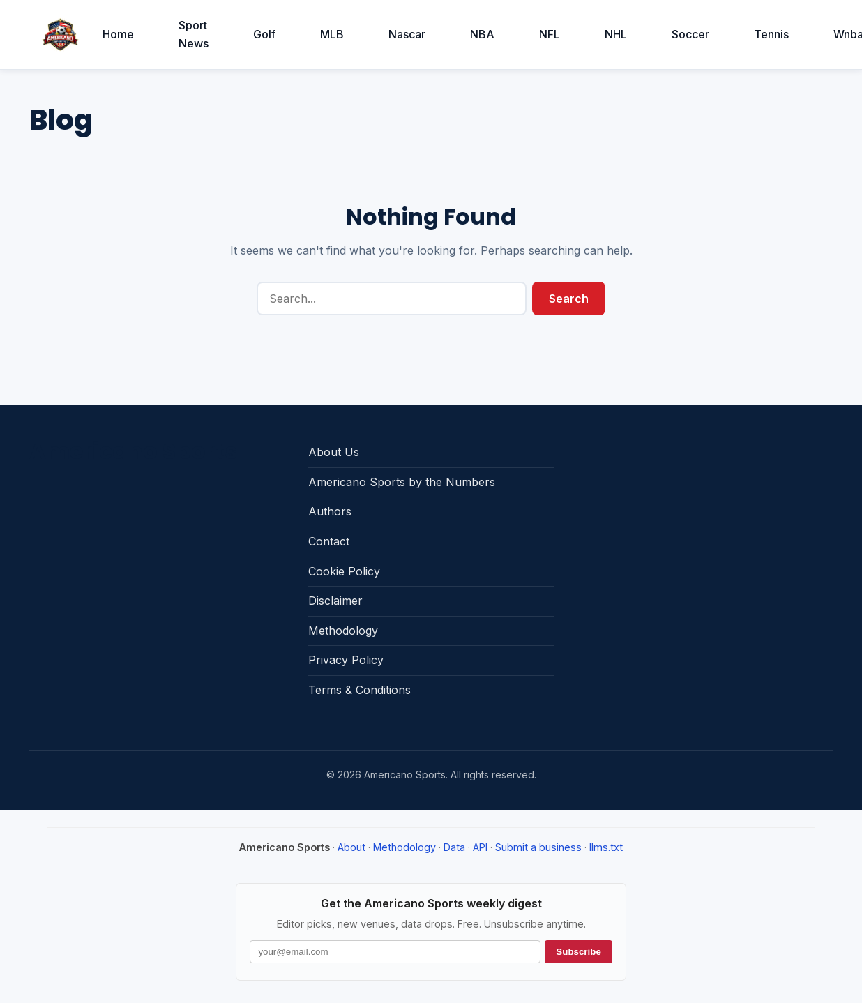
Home (118, 34)
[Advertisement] (697, 525)
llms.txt (606, 847)
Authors (329, 511)
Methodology (343, 631)
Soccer (690, 34)
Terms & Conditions (359, 690)
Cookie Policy (344, 571)
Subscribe (578, 952)
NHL (616, 34)
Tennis (771, 34)
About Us (333, 452)
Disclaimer (335, 601)
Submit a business (538, 847)
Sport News (194, 34)
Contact (328, 541)
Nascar (406, 34)
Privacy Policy (346, 660)
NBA (482, 34)
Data (454, 847)
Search (569, 299)
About (351, 847)
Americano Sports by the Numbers (401, 482)
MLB (332, 34)
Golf (264, 34)
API (480, 847)
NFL (549, 34)
